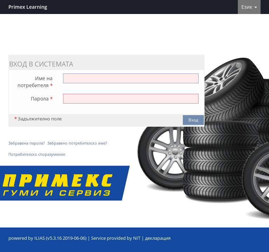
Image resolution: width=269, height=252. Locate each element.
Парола (42, 98)
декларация (158, 238)
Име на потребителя (35, 82)
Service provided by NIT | (118, 238)
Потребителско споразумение (36, 154)
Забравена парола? (26, 143)
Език (249, 7)
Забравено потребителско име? (77, 143)
